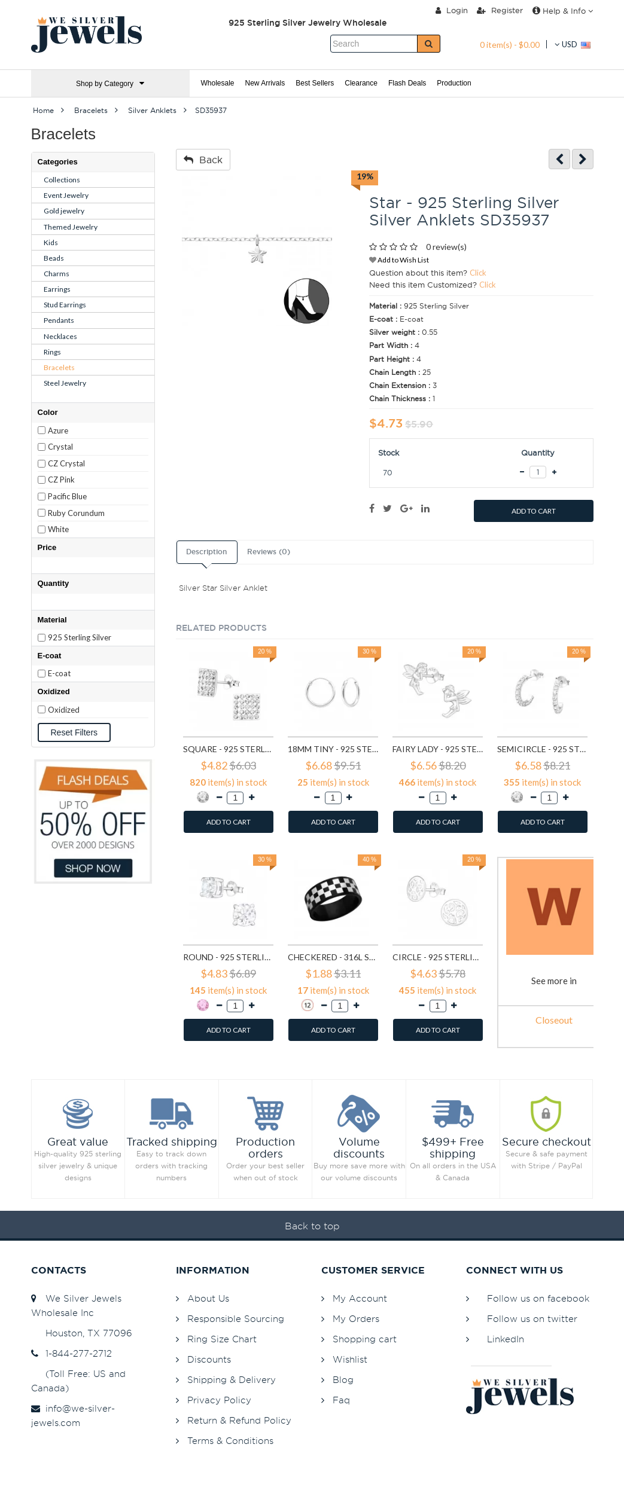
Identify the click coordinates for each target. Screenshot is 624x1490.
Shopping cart (365, 1339)
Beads (54, 258)
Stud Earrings (65, 304)
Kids (51, 242)
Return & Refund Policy (239, 1420)
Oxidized (64, 710)
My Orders (356, 1318)
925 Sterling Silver (79, 637)
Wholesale (218, 83)
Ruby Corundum (76, 513)
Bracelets (59, 367)
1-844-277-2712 (71, 1353)
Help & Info (562, 11)
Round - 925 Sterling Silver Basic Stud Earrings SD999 (228, 957)
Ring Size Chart (222, 1339)
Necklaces (60, 336)
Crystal (60, 446)
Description (206, 552)
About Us (208, 1298)
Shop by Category (110, 83)
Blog (343, 1379)
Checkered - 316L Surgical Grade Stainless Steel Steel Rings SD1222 (333, 957)
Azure (58, 430)
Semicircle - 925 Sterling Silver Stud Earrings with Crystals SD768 (542, 749)
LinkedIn (505, 1339)
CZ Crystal (66, 463)
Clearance (361, 83)
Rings (52, 351)
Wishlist (350, 1359)
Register (500, 10)
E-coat (59, 673)
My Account (360, 1298)
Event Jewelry (66, 195)
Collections (62, 179)
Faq (341, 1400)
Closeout (554, 1019)
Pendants (59, 320)
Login (452, 10)
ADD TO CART (534, 510)
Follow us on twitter (532, 1318)
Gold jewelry (64, 210)
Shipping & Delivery (231, 1379)
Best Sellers (315, 83)
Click (478, 272)
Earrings (57, 289)
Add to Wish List (399, 259)
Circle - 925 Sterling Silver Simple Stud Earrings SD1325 (437, 957)
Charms (56, 273)
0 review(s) (446, 247)
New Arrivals (265, 83)
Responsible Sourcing (235, 1318)
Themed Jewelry (71, 226)
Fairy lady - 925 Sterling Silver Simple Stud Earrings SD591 (437, 749)
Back (203, 160)
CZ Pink (61, 479)
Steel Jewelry (65, 382)
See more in (554, 980)
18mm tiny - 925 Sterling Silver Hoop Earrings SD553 (333, 749)
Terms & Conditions (230, 1440)
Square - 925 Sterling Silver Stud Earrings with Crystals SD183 (228, 749)
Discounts (209, 1359)
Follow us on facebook (538, 1298)
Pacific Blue (67, 496)
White (58, 529)
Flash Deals (407, 83)
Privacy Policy (219, 1400)
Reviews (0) (268, 552)
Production (454, 83)
